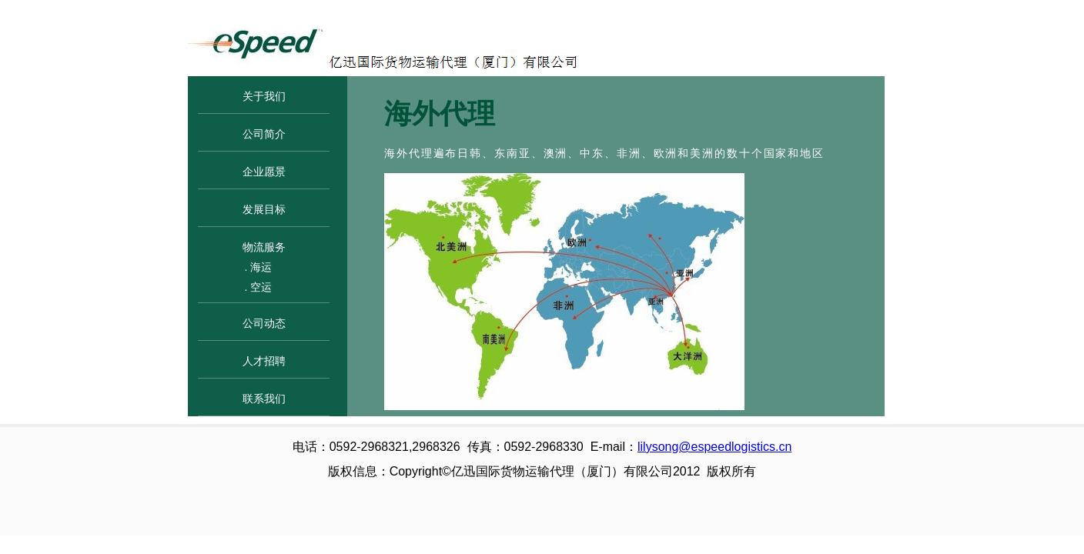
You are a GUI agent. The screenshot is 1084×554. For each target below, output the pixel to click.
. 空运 (259, 287)
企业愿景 (264, 171)
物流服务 (264, 247)
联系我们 (264, 398)
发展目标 (264, 209)
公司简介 (264, 134)
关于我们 (264, 96)
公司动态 (264, 323)
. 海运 (259, 267)
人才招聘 (264, 361)
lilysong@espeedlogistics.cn (714, 446)
